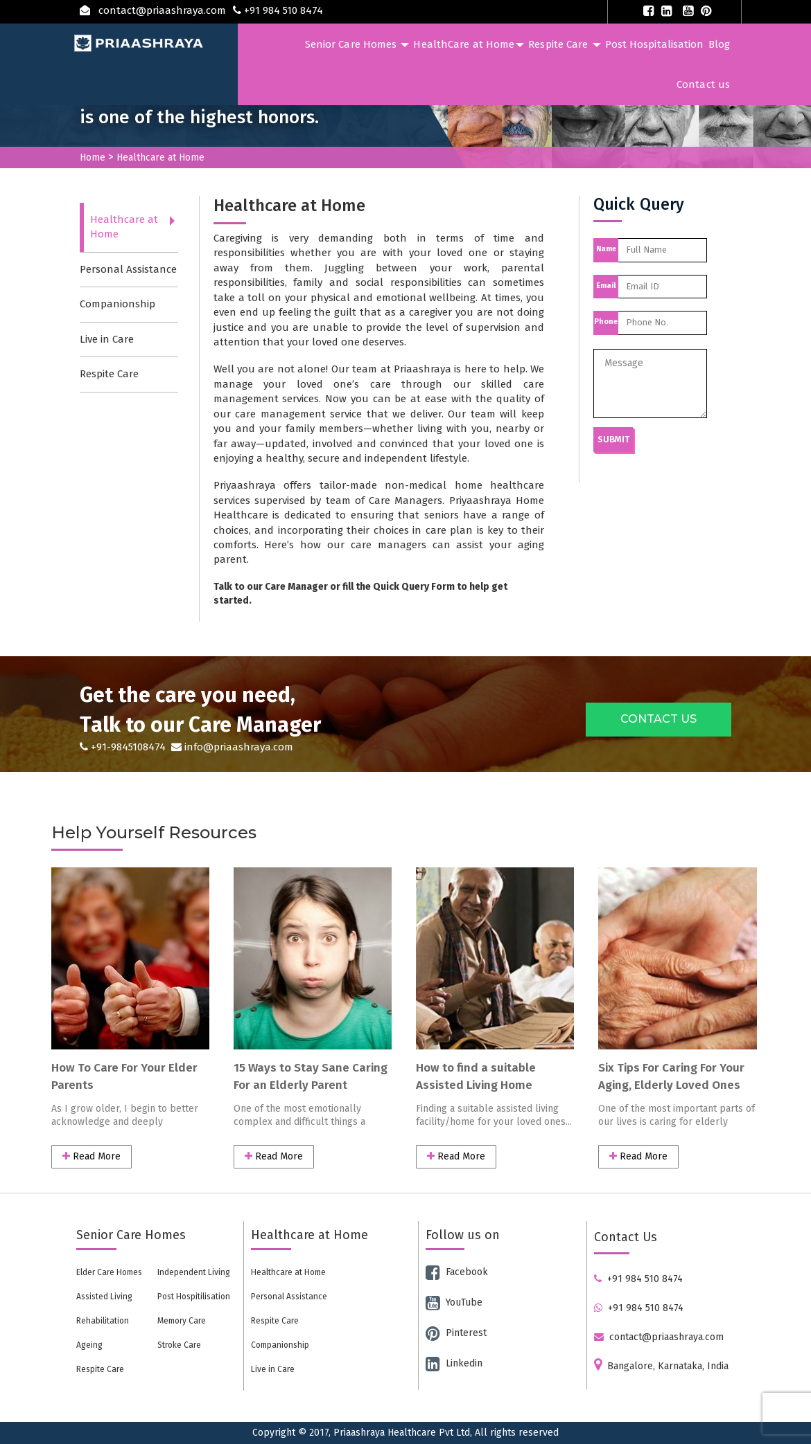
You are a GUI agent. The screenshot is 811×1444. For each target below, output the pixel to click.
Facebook (457, 1272)
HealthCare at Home (468, 44)
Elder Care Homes (109, 1272)
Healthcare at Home (124, 226)
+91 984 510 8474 (638, 1279)
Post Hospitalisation (654, 44)
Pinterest (456, 1333)
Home (92, 157)
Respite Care (564, 44)
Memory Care (181, 1321)
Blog (719, 44)
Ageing (89, 1345)
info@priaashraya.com (230, 747)
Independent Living (193, 1272)
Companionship (117, 304)
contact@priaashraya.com (659, 1337)
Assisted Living (104, 1296)
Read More (91, 1156)
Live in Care (107, 339)
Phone (606, 321)
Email (606, 285)
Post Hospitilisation (193, 1296)
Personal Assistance (128, 269)
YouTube (454, 1302)
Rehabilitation (102, 1321)
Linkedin (454, 1363)
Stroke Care (179, 1345)
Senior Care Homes (357, 44)
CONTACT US (658, 718)
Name (605, 248)
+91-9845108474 (124, 747)
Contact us (703, 84)
